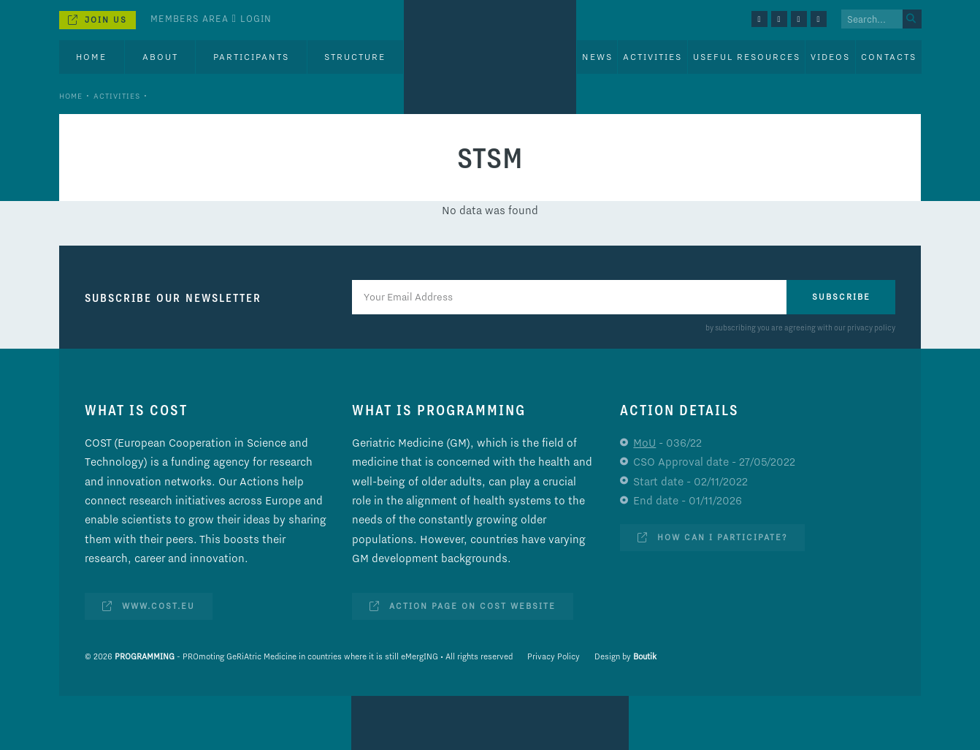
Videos (830, 56)
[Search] (912, 19)
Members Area (189, 18)
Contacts (888, 56)
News (597, 56)
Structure (355, 56)
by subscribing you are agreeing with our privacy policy (800, 327)
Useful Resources (746, 56)
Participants (251, 56)
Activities (116, 96)
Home (91, 56)
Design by (625, 656)
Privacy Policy (553, 656)
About (160, 56)
